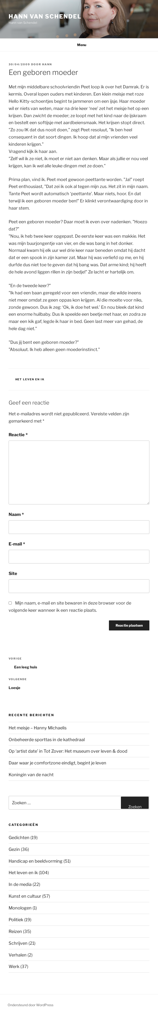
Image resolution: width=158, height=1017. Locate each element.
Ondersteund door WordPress (30, 1005)
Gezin (14, 849)
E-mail (17, 543)
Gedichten (19, 837)
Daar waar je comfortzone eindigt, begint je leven (57, 762)
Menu (79, 45)
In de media (20, 884)
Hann (47, 64)
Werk (14, 966)
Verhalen (18, 954)
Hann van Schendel (45, 16)
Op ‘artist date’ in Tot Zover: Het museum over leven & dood (68, 751)
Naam (16, 514)
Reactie (18, 434)
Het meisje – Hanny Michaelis (38, 727)
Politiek (16, 919)
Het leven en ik (30, 379)
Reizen (15, 931)
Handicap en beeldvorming (35, 861)
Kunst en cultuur (25, 896)
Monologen (20, 907)
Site (13, 573)
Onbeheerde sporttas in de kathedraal (47, 739)
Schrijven (18, 943)
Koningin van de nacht (31, 774)
